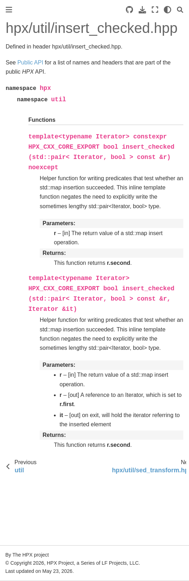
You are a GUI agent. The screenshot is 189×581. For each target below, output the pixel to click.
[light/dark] (167, 9)
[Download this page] (142, 9)
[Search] (180, 9)
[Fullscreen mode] (155, 9)
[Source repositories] (129, 9)
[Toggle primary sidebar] (9, 9)
